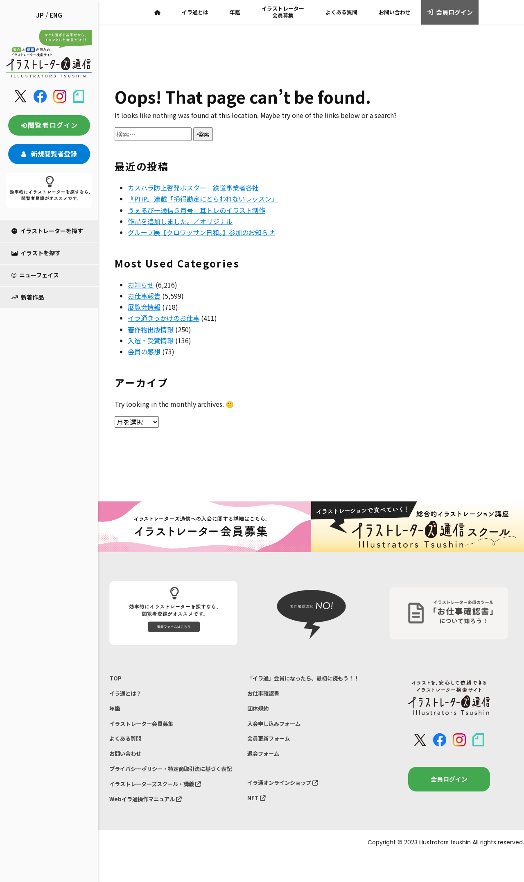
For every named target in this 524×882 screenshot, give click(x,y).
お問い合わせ (395, 12)
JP (40, 15)
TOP (115, 678)
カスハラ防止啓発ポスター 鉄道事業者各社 (193, 188)
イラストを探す (36, 253)
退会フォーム (265, 774)
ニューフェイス (35, 275)
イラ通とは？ (127, 696)
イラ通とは (195, 12)
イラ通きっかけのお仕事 (163, 318)
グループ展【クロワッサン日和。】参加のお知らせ (201, 232)
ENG (56, 15)
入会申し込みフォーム (278, 740)
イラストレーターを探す (47, 231)
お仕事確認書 (265, 706)
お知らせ (141, 285)
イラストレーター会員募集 (283, 12)
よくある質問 (341, 12)
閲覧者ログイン (49, 125)
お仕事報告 (144, 296)
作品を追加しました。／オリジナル (180, 221)
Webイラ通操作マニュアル (150, 825)
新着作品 (27, 297)
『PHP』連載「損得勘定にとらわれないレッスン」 (203, 199)
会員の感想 (144, 351)
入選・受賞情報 (151, 340)
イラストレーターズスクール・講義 (162, 808)
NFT (257, 822)
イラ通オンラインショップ (287, 805)
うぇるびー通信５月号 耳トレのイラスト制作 (196, 210)
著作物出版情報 (151, 329)
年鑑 (235, 12)
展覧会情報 (144, 307)
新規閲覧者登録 (49, 154)
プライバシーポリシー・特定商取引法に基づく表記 (170, 786)
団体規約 (259, 723)
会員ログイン (450, 12)
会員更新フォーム (271, 757)
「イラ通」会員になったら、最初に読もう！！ (302, 684)
